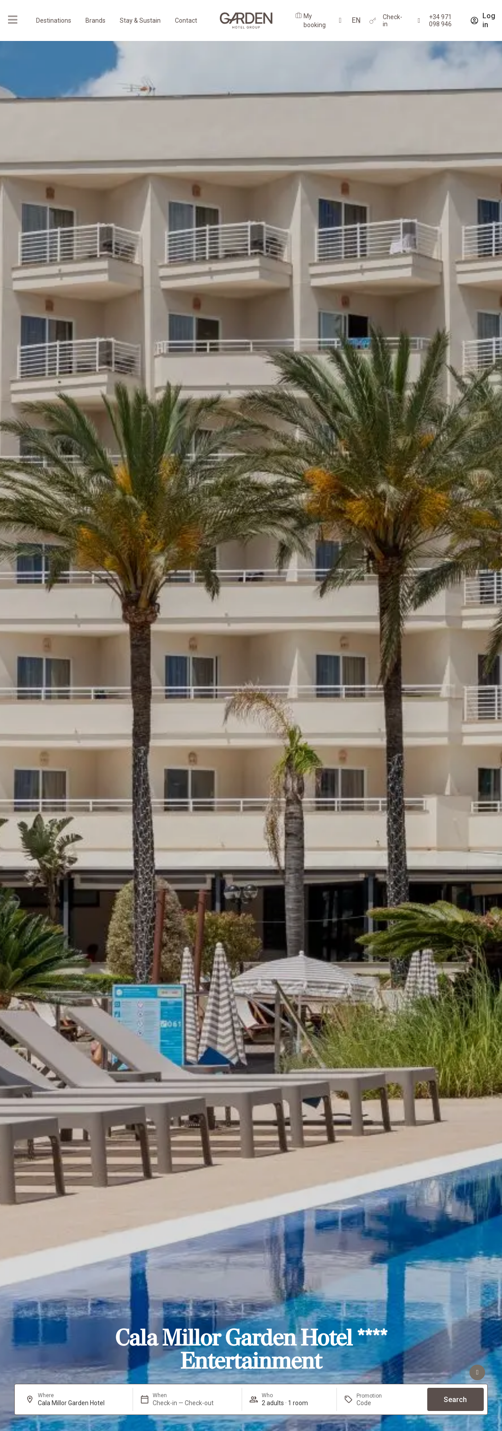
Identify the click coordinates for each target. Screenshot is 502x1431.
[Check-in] (372, 20)
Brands (95, 20)
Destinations (53, 20)
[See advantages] (477, 1372)
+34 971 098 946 (440, 20)
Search (455, 1399)
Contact (186, 20)
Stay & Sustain (140, 20)
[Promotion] (377, 1403)
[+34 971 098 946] (419, 20)
